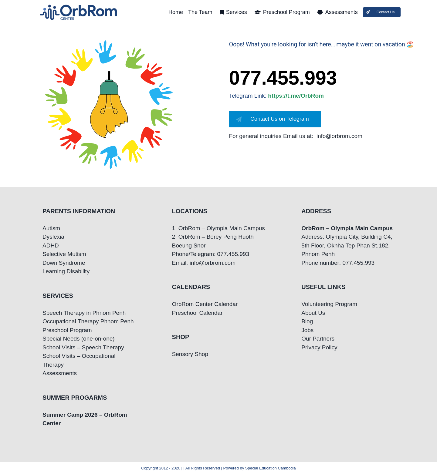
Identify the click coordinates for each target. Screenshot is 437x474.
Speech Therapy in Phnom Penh (84, 313)
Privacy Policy (319, 347)
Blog (307, 321)
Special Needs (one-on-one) (78, 338)
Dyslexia (53, 237)
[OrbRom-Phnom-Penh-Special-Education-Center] (78, 6)
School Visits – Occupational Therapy (78, 360)
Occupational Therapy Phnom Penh (88, 321)
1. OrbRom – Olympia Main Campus (218, 228)
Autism (51, 228)
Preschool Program (67, 330)
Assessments (59, 373)
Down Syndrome (63, 263)
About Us (313, 313)
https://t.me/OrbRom (296, 95)
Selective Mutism (64, 254)
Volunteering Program (329, 304)
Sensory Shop (190, 354)
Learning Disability (66, 271)
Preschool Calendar (197, 313)
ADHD (50, 245)
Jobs (307, 330)
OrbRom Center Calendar (205, 304)
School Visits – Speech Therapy (83, 347)
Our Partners (317, 338)
